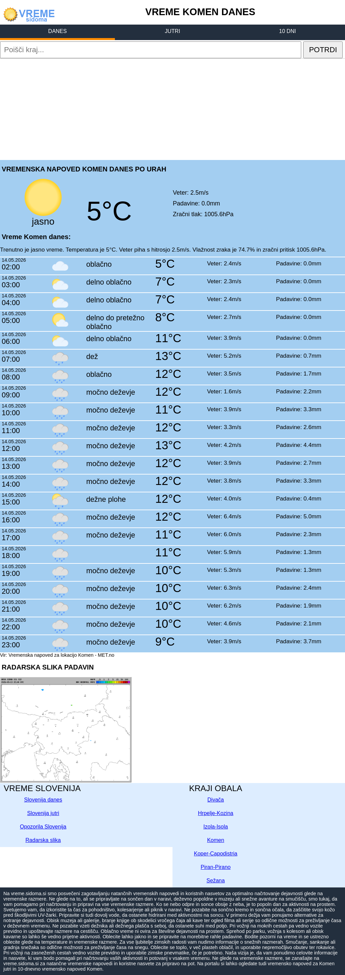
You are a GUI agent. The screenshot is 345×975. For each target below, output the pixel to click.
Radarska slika (43, 840)
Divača (216, 800)
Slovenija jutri (43, 813)
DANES (57, 31)
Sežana (216, 880)
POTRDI (323, 49)
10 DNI (287, 31)
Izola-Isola (215, 827)
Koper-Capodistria (216, 853)
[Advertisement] (172, 109)
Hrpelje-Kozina (215, 813)
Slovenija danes (43, 800)
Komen (215, 840)
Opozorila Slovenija (43, 827)
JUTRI (172, 31)
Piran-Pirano (216, 867)
